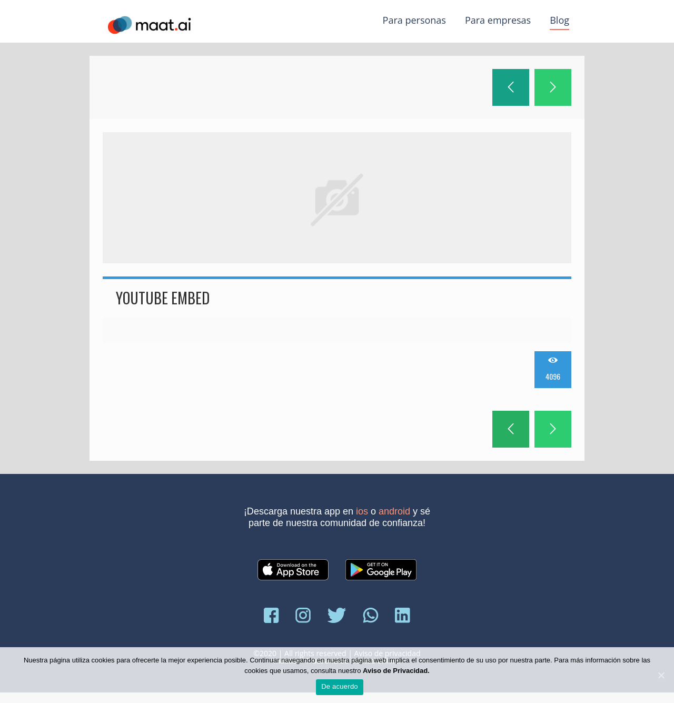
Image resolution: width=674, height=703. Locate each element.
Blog (559, 20)
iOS (362, 511)
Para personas (414, 20)
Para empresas (498, 20)
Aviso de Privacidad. (396, 671)
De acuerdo (339, 686)
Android (394, 511)
